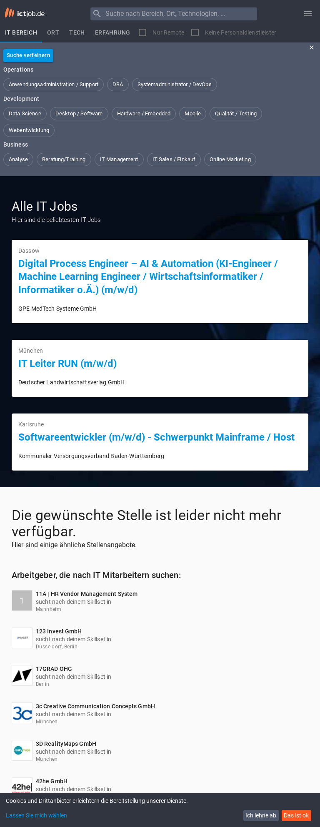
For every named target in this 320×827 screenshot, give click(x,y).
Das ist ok (296, 815)
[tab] (21, 32)
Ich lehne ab (260, 815)
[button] (53, 84)
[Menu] (97, 13)
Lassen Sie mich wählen (36, 815)
